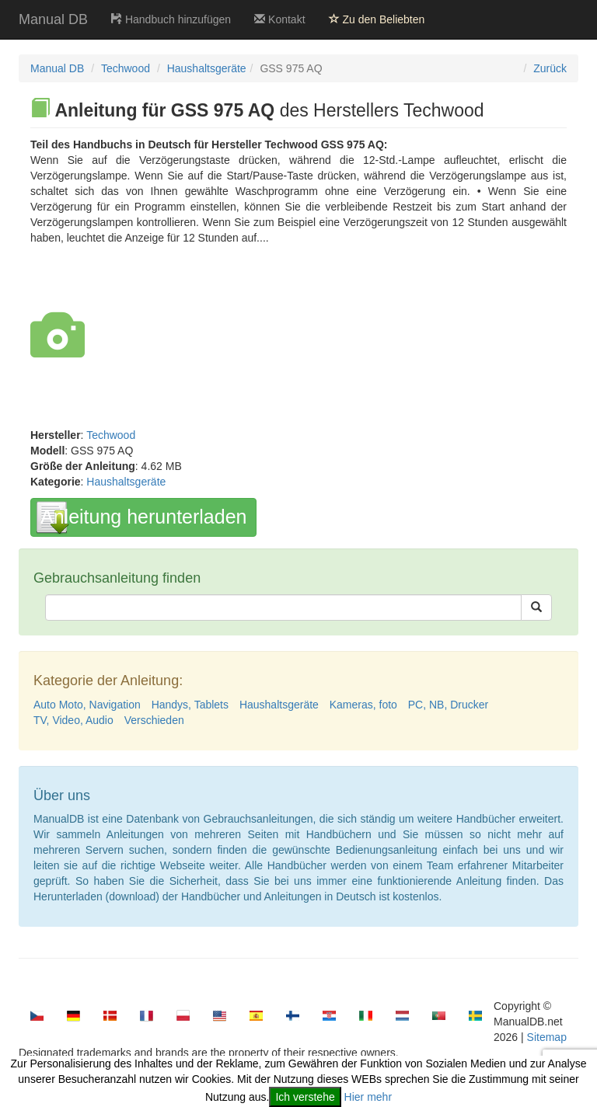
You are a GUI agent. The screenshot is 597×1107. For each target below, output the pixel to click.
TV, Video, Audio (73, 720)
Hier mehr (368, 1097)
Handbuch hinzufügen (171, 19)
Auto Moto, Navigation (87, 704)
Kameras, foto (363, 704)
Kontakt (279, 19)
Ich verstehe (304, 1097)
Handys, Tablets (190, 704)
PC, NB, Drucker (448, 704)
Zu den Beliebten (377, 19)
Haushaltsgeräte (206, 68)
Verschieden (154, 720)
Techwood (125, 68)
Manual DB (53, 19)
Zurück (550, 68)
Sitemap (547, 1037)
